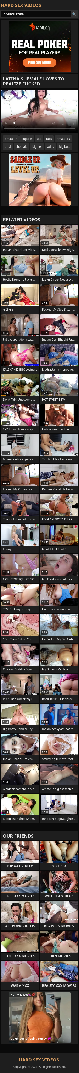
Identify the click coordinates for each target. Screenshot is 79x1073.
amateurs (63, 139)
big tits (37, 147)
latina (50, 147)
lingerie (27, 139)
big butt (64, 147)
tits (39, 139)
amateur (11, 139)
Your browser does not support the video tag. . (39, 111)
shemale (21, 147)
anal (8, 147)
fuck (49, 139)
